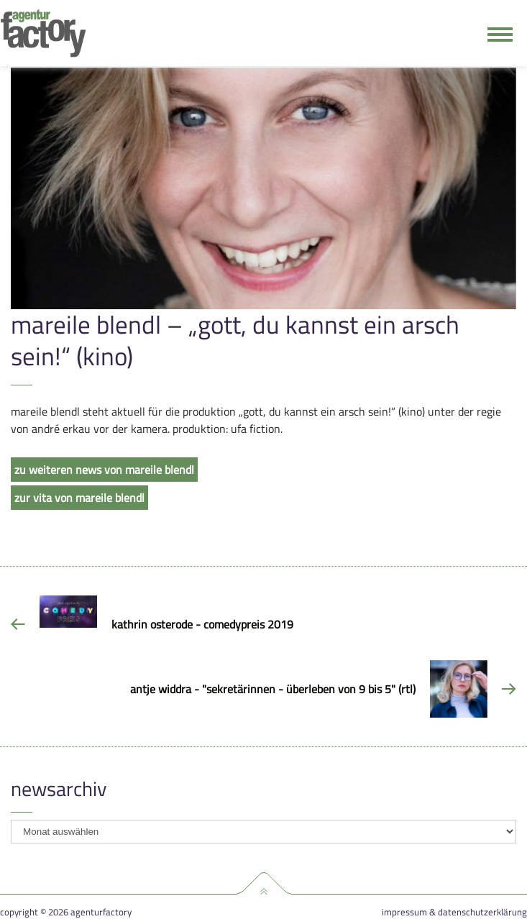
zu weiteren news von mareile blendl (104, 469)
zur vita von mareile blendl (79, 497)
